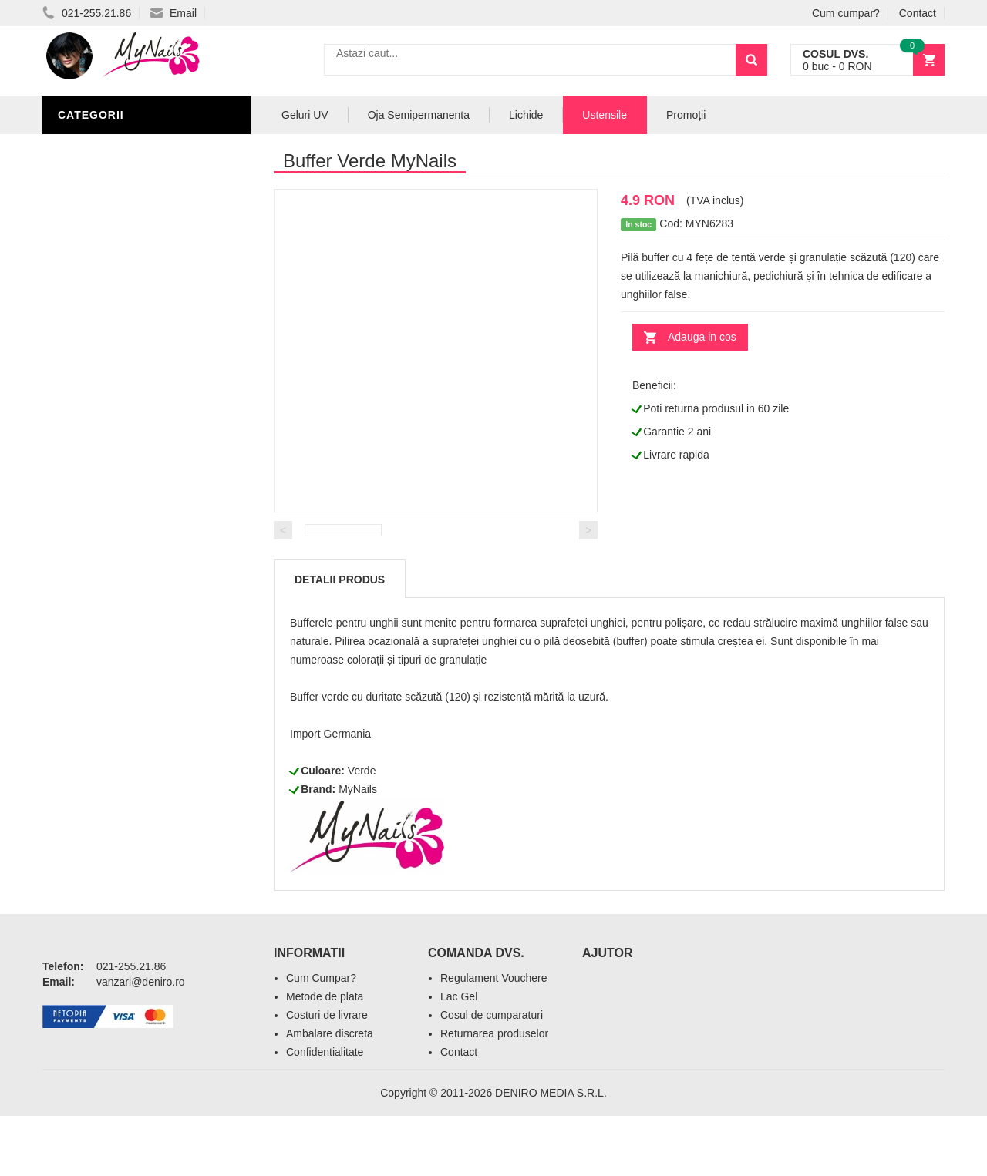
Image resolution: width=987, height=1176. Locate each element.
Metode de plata (324, 1056)
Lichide (83, 287)
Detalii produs (340, 639)
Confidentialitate (324, 1112)
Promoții (686, 115)
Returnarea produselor (494, 1093)
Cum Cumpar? (321, 1038)
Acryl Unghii (100, 448)
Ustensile (604, 115)
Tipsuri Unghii (103, 471)
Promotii (88, 518)
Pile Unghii (94, 148)
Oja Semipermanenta (125, 310)
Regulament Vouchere (493, 1038)
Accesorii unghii (112, 356)
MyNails (358, 849)
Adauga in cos (702, 337)
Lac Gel (458, 1056)
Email (173, 13)
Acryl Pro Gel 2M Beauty (138, 495)
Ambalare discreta (329, 1093)
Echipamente (101, 425)
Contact (917, 13)
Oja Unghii (93, 402)
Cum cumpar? (846, 13)
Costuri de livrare (327, 1075)
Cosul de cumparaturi (491, 1075)
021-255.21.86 (86, 13)
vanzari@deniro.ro (140, 1042)
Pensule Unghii (107, 379)
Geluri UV (91, 263)
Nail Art (87, 333)
